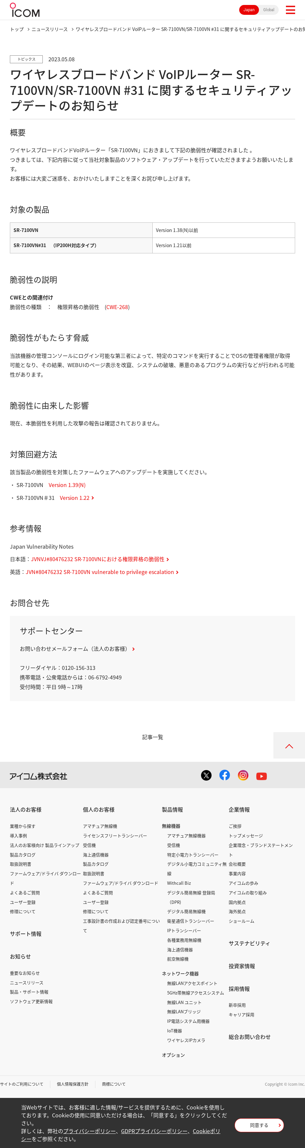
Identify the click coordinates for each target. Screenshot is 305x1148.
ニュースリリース (26, 982)
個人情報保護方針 (73, 1084)
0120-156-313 (78, 668)
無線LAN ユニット (184, 1002)
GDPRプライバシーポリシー (154, 1131)
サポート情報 (25, 933)
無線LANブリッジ (184, 1011)
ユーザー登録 (23, 902)
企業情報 (239, 809)
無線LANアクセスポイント (192, 983)
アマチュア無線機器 (186, 835)
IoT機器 (174, 1030)
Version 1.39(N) (67, 485)
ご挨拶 (235, 826)
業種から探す (23, 826)
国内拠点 (237, 902)
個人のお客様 (98, 809)
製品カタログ (23, 854)
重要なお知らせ (25, 973)
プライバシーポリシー (89, 1131)
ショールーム (241, 921)
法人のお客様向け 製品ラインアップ (44, 845)
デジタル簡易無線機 (186, 911)
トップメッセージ (246, 835)
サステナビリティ (249, 943)
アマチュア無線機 (100, 826)
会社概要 (237, 864)
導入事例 (18, 835)
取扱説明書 (20, 864)
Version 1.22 (74, 498)
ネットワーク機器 (180, 973)
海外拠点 (237, 911)
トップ (17, 29)
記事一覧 (152, 737)
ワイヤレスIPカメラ (186, 1040)
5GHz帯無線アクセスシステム (195, 993)
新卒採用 (237, 1005)
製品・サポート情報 (29, 992)
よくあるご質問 (25, 892)
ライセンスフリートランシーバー (115, 835)
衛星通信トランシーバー (190, 921)
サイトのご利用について (21, 1084)
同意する (259, 1125)
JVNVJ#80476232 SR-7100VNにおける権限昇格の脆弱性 (98, 559)
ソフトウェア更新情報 (31, 1001)
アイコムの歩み (243, 883)
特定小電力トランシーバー (192, 854)
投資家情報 (242, 966)
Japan (249, 10)
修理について (23, 911)
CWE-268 (117, 307)
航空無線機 (178, 959)
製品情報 (172, 809)
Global (268, 10)
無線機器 (171, 825)
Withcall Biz (179, 883)
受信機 (89, 845)
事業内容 (237, 873)
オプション (173, 1054)
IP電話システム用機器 (188, 1021)
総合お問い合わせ (250, 1037)
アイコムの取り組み (248, 892)
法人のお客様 (25, 809)
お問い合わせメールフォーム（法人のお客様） (75, 648)
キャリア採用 (241, 1014)
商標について (114, 1084)
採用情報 (239, 988)
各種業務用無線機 (184, 940)
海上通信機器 (96, 854)
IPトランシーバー (184, 930)
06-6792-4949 (105, 677)
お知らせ (20, 956)
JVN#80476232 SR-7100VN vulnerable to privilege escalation (100, 572)
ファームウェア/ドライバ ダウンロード (120, 883)
